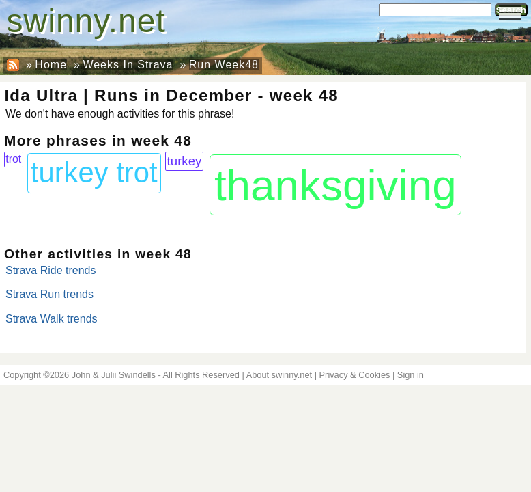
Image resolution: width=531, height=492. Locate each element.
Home (51, 64)
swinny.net (86, 21)
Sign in (410, 375)
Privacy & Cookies (354, 375)
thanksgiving (335, 185)
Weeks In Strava (128, 64)
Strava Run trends (49, 294)
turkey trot (94, 172)
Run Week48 (224, 64)
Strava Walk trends (51, 319)
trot (13, 159)
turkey (184, 161)
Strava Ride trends (50, 270)
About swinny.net (279, 375)
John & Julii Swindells (114, 375)
